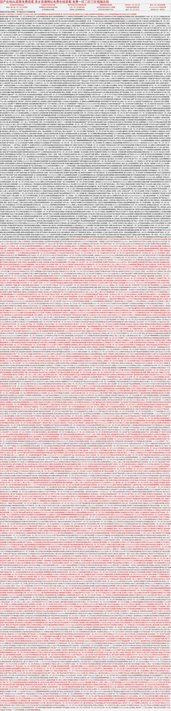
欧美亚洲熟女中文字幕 (34, 694)
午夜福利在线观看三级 (19, 372)
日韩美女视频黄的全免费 (68, 661)
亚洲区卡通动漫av (87, 687)
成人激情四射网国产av (102, 427)
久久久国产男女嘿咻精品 (30, 655)
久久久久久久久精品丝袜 (157, 7)
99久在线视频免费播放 (129, 457)
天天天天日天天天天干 (120, 443)
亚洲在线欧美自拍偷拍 (61, 414)
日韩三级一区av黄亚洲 (129, 503)
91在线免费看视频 (42, 280)
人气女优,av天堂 (164, 414)
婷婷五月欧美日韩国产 (145, 434)
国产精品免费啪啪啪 (133, 384)
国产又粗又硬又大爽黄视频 (46, 342)
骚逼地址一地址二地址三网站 (129, 554)
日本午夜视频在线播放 (47, 469)
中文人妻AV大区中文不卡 (63, 478)
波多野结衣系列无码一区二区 (12, 324)
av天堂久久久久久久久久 (64, 391)
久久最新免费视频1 (80, 512)
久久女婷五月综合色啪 (126, 519)
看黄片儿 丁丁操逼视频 (106, 377)
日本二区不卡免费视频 (41, 269)
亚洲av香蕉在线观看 (97, 570)
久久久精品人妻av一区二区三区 (143, 400)
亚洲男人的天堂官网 (53, 402)
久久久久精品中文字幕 (123, 315)
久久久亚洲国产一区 (57, 639)
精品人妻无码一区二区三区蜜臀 (133, 599)
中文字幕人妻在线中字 (154, 464)
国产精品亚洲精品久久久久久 (56, 395)
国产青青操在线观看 (21, 436)
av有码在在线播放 (120, 280)
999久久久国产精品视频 (129, 434)
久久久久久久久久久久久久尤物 (34, 397)
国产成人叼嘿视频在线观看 (145, 524)
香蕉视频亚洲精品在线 (46, 478)
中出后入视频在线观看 (154, 391)
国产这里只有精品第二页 (150, 264)
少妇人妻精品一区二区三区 (43, 315)
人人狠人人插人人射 (38, 375)
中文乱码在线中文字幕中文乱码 (102, 636)
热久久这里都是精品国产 (28, 443)
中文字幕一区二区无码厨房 (148, 668)
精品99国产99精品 (89, 443)
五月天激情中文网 (148, 386)
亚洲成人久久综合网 (161, 457)
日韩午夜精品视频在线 (124, 409)
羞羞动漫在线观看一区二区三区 (49, 411)
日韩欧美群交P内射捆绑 (29, 257)
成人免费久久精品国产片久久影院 (59, 354)
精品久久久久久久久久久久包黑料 (151, 466)
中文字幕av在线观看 (63, 372)
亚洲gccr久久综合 (114, 643)
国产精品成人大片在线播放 (37, 634)
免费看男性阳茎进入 (33, 393)
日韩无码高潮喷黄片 (123, 381)
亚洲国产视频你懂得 (14, 292)
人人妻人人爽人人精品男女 (82, 482)
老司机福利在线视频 (28, 425)
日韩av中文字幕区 (29, 361)
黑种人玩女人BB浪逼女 (162, 267)
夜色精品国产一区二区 (134, 590)
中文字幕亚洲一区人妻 (32, 505)
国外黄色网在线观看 (51, 278)
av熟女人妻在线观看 (137, 583)
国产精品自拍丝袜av (138, 537)
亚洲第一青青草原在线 (71, 299)
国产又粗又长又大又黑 (88, 317)
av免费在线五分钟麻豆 (80, 283)
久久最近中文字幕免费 (151, 340)
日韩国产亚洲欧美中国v (102, 271)
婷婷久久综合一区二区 (115, 248)
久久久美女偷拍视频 (7, 416)
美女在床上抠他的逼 (77, 641)
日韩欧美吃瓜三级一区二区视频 (78, 574)
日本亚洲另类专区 (143, 319)
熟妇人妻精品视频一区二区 (83, 248)
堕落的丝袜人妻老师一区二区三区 (74, 276)
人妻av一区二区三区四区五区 (102, 372)
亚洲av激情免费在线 (133, 462)
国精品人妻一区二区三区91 (111, 333)
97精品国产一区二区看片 (78, 386)
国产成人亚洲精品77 (149, 278)
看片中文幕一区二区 (107, 296)
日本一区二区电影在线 (77, 7)
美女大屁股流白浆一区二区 (11, 260)
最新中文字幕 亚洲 (131, 480)
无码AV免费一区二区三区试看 (81, 372)
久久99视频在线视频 (15, 604)
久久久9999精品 (18, 294)
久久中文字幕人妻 (25, 356)
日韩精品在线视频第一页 (114, 402)
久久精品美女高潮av (39, 356)
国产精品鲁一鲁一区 (46, 655)
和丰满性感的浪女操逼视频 (27, 333)
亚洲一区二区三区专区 (73, 269)
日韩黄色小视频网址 (61, 381)
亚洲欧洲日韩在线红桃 (113, 276)
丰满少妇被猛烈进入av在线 (79, 627)
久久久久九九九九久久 (45, 535)
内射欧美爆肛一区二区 (110, 446)
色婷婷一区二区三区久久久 (40, 606)
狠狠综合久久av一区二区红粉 (27, 310)
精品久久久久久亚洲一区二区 (104, 551)
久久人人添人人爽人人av (82, 501)
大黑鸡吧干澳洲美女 (117, 395)
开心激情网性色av (74, 700)
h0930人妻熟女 (44, 462)
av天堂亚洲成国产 (78, 400)
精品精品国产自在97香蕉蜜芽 (106, 641)
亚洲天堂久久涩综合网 (37, 384)
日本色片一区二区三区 (132, 5)
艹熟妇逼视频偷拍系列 (94, 326)
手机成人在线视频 (119, 283)
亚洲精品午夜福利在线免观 (48, 7)
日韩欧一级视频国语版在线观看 (19, 590)
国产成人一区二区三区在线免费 (53, 296)
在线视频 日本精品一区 (68, 402)
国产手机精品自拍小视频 (36, 287)
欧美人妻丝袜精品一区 (36, 436)
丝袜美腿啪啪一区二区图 (127, 329)
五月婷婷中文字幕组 (44, 528)
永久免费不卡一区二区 (108, 537)
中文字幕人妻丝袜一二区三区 (86, 450)
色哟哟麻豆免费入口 (27, 267)
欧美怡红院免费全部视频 (117, 487)
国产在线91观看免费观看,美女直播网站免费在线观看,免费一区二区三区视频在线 (54, 1)
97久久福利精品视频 (77, 492)
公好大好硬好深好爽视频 (43, 551)
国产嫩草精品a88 (99, 402)
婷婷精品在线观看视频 (154, 379)
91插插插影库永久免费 (84, 411)
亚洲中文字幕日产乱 (26, 510)
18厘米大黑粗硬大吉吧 (22, 329)
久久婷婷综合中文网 (116, 501)
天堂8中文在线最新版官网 (113, 407)
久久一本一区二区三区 (92, 517)
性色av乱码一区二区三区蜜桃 (102, 521)
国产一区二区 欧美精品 (50, 524)
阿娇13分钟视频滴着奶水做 (146, 531)
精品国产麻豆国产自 (66, 430)
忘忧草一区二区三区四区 (147, 322)
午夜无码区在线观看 (160, 239)
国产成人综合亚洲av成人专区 (79, 455)
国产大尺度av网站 (123, 565)
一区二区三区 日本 (81, 457)
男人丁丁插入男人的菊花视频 (100, 368)
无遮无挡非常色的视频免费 (97, 554)
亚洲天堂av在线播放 (64, 246)
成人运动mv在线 (109, 315)
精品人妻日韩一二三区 (139, 707)
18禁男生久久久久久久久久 (29, 489)
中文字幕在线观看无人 (100, 299)
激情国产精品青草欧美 (145, 273)
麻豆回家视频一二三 (151, 414)
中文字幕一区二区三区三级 (118, 253)
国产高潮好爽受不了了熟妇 (45, 404)
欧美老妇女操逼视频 (93, 414)
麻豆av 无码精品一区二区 (21, 375)
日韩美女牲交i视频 (32, 439)
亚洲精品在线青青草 (82, 368)
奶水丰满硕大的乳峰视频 (134, 535)
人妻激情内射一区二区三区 (100, 370)
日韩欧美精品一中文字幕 (52, 659)
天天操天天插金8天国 (64, 570)
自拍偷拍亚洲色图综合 (54, 349)
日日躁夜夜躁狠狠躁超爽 (31, 448)
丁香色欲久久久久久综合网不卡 (92, 668)
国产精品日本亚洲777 (150, 255)
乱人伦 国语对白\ (153, 655)
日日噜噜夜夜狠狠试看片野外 (21, 643)
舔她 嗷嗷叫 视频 (152, 446)
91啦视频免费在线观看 (160, 333)
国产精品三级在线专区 (93, 333)
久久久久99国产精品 (33, 338)
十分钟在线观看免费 (89, 436)
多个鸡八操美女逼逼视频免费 (61, 370)
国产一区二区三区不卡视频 (23, 354)
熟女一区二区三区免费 (130, 407)
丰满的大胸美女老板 (113, 544)
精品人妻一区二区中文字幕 (16, 453)
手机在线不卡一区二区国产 (29, 283)
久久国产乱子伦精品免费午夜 (161, 354)
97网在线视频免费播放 (118, 597)
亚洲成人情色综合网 (143, 645)
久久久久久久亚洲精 (126, 326)
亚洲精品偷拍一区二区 (30, 345)
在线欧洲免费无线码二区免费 (79, 418)
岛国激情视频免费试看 (57, 269)
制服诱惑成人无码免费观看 (64, 489)
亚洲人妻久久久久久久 (49, 533)
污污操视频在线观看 (141, 489)
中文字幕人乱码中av (125, 244)
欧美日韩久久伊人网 (7, 675)
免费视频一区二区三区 (19, 492)
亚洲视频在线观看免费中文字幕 (147, 689)
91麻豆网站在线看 (132, 478)
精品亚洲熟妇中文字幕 (112, 453)
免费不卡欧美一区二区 (116, 464)
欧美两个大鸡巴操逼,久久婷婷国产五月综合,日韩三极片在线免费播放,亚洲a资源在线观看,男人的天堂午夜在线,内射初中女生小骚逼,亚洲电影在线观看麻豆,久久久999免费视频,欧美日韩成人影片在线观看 (68, 14)
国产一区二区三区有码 (83, 324)
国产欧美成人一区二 (36, 636)
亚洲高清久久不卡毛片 (54, 299)
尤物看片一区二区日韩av (57, 540)
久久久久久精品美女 (43, 386)
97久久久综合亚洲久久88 (87, 581)
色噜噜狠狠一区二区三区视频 (147, 306)
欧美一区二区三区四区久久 (62, 588)
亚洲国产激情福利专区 (30, 537)
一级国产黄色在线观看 (14, 503)
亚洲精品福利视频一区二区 (64, 248)
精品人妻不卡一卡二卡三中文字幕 (94, 267)
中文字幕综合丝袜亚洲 (28, 391)
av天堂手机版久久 (100, 652)
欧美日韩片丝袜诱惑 (55, 306)
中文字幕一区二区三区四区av (115, 345)
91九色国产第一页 (111, 694)
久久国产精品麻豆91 (73, 340)
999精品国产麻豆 (51, 453)
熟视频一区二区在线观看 (127, 361)
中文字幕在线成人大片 (136, 427)
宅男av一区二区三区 (86, 349)
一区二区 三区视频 (19, 326)
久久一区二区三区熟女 (30, 519)
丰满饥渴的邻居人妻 (18, 661)
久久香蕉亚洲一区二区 (107, 560)
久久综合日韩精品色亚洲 (99, 308)
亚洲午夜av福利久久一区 (151, 294)
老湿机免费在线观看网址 (33, 246)
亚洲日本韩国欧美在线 (158, 698)
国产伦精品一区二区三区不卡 (38, 255)
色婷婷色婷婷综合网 (15, 397)
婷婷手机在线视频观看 (117, 700)
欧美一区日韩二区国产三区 (82, 675)
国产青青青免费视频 (145, 407)
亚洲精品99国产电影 (149, 648)
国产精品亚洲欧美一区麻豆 (133, 248)
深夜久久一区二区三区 (158, 521)
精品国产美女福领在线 (131, 402)
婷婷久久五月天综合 (162, 700)
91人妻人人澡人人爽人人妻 (92, 292)
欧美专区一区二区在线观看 (59, 347)
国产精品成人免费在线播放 (135, 251)
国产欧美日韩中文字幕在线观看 (66, 487)
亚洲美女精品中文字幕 (150, 501)
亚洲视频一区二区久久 (114, 439)
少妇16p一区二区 (69, 303)
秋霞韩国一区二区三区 (10, 363)
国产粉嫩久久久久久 (9, 310)
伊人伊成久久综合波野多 (107, 379)
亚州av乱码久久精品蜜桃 (23, 622)
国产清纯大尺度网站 (147, 673)
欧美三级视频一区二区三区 (13, 448)
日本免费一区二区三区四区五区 (46, 604)
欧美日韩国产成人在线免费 (84, 650)
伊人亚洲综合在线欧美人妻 (80, 678)
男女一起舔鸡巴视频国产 (137, 581)
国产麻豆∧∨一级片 (127, 453)
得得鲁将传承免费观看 (10, 629)
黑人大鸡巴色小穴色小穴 (95, 315)
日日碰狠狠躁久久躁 (43, 547)
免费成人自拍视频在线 (77, 9)
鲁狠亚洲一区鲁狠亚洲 (115, 441)
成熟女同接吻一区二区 (85, 352)
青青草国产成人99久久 (71, 294)
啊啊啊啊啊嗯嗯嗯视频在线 (70, 515)
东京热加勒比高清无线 (144, 625)
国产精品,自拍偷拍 (8, 609)
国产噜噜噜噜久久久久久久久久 (108, 306)
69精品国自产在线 (15, 262)
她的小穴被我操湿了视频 (8, 285)
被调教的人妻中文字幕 (79, 345)
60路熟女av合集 (85, 590)
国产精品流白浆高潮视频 (94, 322)
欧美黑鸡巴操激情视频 (100, 335)
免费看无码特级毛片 (61, 517)
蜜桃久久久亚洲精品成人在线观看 (85, 377)
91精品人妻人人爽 (133, 487)
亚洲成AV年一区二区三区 (94, 264)
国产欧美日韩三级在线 (158, 645)
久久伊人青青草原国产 (11, 244)
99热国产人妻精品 (84, 423)
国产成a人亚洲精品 (48, 372)
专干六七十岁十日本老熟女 (65, 427)
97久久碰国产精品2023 (37, 402)
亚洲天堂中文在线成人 (41, 340)
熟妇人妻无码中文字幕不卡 (72, 466)
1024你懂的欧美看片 (88, 340)
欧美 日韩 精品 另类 (156, 296)
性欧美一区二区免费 (47, 487)
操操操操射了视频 (28, 347)
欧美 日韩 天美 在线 (71, 581)
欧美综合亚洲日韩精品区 (10, 264)
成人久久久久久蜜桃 (39, 349)
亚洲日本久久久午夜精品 (93, 361)
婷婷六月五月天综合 (140, 476)
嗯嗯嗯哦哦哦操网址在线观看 (46, 691)
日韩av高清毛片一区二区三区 (81, 521)
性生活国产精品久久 (118, 317)
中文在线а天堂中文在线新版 (87, 363)
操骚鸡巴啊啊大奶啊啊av (115, 526)
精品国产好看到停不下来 (8, 620)
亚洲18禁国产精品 (140, 342)
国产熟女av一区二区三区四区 (82, 253)
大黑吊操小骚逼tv (122, 586)
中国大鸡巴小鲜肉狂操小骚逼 (111, 618)
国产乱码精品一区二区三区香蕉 (134, 459)
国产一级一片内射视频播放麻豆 (75, 407)
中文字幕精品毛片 (157, 425)
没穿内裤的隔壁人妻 (126, 391)
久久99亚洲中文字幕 (50, 335)
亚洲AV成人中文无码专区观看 (126, 606)
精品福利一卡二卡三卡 (13, 535)
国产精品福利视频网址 (69, 464)
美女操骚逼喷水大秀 (30, 595)
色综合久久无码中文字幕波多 (133, 358)
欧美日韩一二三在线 (161, 400)
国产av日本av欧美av (140, 326)
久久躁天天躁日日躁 (123, 246)
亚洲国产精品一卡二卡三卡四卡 (68, 671)
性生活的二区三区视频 (39, 306)
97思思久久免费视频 (17, 379)
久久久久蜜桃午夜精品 (122, 352)
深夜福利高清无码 (39, 352)
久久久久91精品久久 (12, 547)
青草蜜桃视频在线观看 (19, 485)
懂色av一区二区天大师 (121, 508)
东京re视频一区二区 (74, 262)
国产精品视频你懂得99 (75, 544)
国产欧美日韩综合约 (104, 317)
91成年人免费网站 (84, 416)
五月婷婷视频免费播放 (40, 616)
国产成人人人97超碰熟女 (58, 420)
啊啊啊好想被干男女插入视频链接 (94, 648)
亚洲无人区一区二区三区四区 (67, 586)
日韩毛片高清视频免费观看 (91, 664)
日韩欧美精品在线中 (160, 313)
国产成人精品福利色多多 (127, 531)
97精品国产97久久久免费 (46, 257)
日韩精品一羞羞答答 (100, 248)
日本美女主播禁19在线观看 (51, 464)
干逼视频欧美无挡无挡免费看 (129, 694)
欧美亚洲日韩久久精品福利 (60, 547)
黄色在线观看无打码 (155, 517)
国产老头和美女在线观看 (31, 487)
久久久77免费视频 (36, 450)
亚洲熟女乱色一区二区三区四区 (89, 473)
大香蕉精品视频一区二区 (17, 393)
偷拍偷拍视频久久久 (136, 423)
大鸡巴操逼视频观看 (86, 659)
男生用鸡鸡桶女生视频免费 (117, 290)
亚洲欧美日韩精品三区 (71, 462)
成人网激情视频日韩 (146, 650)
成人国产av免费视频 (127, 489)
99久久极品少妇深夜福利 (119, 310)
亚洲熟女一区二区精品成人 (126, 625)
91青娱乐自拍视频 (136, 303)
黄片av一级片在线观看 (129, 262)
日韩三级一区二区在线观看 (76, 698)
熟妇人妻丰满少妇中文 (7, 473)
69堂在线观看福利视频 (12, 257)
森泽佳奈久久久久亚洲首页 (101, 482)
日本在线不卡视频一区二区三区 (107, 338)
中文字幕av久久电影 (122, 423)
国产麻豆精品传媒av (124, 537)
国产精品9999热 (59, 535)
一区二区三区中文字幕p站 (85, 271)
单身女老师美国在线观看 (86, 586)
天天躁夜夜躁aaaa (8, 650)
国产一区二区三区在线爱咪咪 (92, 262)
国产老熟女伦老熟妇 (26, 459)
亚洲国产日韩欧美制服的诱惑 (136, 505)
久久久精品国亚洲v (27, 301)
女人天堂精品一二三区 (22, 299)
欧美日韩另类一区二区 (77, 414)
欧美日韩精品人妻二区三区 (82, 273)
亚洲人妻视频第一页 (149, 563)
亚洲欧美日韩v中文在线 (17, 430)
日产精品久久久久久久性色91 (157, 388)
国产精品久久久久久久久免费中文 (102, 423)
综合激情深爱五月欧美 (30, 308)
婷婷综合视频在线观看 (84, 278)
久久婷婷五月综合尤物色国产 (119, 303)
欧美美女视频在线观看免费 (16, 439)
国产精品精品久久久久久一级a (121, 241)
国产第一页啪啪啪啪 (158, 347)
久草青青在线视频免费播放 (139, 508)
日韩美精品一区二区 (154, 342)
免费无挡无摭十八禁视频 (129, 425)
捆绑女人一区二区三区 (49, 620)
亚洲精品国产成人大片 (60, 292)
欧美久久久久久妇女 (132, 271)
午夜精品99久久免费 (80, 469)
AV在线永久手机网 (23, 618)
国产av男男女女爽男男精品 (116, 375)
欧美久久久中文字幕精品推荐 (87, 241)
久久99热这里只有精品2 (26, 471)
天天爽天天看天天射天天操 (25, 645)
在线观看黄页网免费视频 (60, 657)
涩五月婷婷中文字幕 (57, 581)
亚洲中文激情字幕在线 (49, 271)
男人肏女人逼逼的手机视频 (155, 482)
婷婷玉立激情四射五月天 (104, 508)
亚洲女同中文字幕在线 (60, 315)
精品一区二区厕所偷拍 (136, 260)
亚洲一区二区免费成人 (10, 280)
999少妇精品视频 (139, 391)
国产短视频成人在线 (20, 494)
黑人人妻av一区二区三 (54, 356)
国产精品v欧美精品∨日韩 (86, 338)
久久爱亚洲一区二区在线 (59, 459)
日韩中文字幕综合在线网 (117, 397)
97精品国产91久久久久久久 (157, 375)
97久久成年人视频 (47, 381)
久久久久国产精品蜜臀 (108, 319)
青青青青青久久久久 (40, 354)
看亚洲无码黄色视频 (60, 629)
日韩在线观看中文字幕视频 (132, 441)
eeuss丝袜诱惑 (134, 436)
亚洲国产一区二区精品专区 (127, 338)
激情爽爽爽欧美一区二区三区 (12, 308)
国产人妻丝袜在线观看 (130, 668)
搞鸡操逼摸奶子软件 (131, 471)
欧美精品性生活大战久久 (43, 645)
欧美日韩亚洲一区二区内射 (153, 515)
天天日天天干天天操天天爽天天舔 (100, 283)
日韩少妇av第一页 (95, 244)
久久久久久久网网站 (132, 448)
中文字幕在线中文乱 (83, 290)
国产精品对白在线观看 (17, 625)
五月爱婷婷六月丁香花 (16, 462)
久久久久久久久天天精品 (90, 404)
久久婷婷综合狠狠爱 (63, 342)
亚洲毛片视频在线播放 (10, 579)
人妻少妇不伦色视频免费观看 (64, 554)
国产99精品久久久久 (81, 549)
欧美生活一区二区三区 (67, 290)
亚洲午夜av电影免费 (63, 310)
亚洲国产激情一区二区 (56, 264)
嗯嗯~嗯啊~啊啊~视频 (99, 590)
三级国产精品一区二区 (110, 244)
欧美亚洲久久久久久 (70, 352)
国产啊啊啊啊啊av (21, 255)
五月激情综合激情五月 (138, 381)
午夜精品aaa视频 (32, 370)
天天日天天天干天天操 (152, 280)
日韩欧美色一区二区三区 (148, 703)
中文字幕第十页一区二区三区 (126, 319)
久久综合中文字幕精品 (17, 271)
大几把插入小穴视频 (75, 629)
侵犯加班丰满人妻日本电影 (11, 464)
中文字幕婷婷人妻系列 (67, 439)
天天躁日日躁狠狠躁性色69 (76, 409)
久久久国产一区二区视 (19, 583)
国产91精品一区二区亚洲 (119, 427)
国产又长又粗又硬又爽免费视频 (148, 285)
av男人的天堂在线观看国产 (143, 239)
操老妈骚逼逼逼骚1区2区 (33, 400)
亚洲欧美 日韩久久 (23, 368)
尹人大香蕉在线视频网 (7, 627)
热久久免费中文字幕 (15, 322)
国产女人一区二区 (45, 370)
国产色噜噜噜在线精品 (97, 627)
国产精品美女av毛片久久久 (74, 558)
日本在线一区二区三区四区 (21, 432)
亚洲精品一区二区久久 (94, 246)
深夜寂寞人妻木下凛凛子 (133, 652)
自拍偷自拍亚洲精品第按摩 (56, 446)
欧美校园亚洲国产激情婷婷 (97, 469)
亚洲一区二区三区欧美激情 (11, 682)
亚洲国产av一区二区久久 (129, 333)
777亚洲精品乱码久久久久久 (12, 696)
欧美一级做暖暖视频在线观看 (84, 597)
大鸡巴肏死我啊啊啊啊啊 (150, 485)
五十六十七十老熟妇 (61, 455)
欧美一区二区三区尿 (13, 425)
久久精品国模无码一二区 (89, 420)
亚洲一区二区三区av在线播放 (46, 253)
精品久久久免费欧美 (79, 246)
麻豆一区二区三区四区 (154, 381)
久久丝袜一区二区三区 (121, 420)
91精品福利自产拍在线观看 (86, 524)
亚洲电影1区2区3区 (132, 650)
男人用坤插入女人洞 (93, 673)
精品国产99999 (7, 278)
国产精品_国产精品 (145, 333)
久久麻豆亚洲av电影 (67, 505)
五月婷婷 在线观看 (42, 262)
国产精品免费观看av (46, 308)
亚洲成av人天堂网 (136, 294)
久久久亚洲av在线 (71, 331)
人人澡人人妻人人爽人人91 (22, 377)
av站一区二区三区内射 (134, 278)
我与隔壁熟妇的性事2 (43, 544)
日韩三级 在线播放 (41, 331)
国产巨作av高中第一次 (136, 253)
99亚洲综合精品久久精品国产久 (135, 464)
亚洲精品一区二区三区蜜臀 (132, 563)
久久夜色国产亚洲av (141, 404)
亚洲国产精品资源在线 (103, 340)
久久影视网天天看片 (27, 273)
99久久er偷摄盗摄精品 (76, 361)
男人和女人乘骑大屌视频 (102, 251)
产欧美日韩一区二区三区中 (62, 322)
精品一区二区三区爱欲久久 (31, 696)
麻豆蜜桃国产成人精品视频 (11, 671)
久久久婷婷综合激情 (20, 680)
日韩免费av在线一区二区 (92, 257)
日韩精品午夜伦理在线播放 (11, 347)
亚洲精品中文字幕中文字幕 (50, 494)
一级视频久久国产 (104, 241)
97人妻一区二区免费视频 (106, 381)
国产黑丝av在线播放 (88, 567)
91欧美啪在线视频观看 (21, 402)
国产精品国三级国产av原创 (19, 659)
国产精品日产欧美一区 (55, 294)
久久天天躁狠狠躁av (45, 443)
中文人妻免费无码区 (143, 641)
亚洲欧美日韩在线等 (72, 551)
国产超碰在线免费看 (46, 414)
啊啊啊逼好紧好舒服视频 (63, 482)
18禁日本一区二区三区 (11, 276)
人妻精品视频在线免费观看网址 (157, 287)
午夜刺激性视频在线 (132, 7)
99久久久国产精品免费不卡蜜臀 (126, 273)
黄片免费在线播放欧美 (56, 476)
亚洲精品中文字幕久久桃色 (129, 512)
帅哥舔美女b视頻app (17, 5)
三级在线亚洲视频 (37, 241)
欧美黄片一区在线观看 (146, 439)
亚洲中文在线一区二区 (147, 448)
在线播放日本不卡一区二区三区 (135, 655)
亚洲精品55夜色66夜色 (53, 384)
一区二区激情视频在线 (145, 457)
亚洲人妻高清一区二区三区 (73, 267)
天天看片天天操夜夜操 (53, 397)
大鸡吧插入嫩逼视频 (147, 276)
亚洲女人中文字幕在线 (110, 239)
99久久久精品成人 (56, 303)
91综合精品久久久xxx (124, 496)
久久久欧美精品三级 (107, 473)
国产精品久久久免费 (126, 342)
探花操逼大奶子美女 (76, 257)
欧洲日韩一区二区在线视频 (63, 273)
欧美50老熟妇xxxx (144, 547)
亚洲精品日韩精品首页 (53, 287)
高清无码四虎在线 (47, 554)
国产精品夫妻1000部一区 (125, 579)
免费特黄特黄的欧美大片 (44, 480)
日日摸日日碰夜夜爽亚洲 (134, 549)
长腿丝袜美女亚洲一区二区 (54, 407)
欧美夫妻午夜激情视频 (16, 684)
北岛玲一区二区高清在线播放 (53, 563)
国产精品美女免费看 (39, 687)
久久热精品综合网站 (151, 427)
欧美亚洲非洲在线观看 (8, 450)
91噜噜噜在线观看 (19, 549)
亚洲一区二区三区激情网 (99, 432)
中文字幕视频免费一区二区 (111, 292)
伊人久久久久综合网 (36, 434)
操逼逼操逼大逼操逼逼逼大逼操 (14, 370)
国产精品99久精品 (149, 535)
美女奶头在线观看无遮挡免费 (48, 430)
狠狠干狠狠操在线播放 (38, 299)
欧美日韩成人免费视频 (69, 363)
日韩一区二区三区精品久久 (87, 306)
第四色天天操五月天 (15, 469)
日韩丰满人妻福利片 (118, 271)
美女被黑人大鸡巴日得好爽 (72, 393)
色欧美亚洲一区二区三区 (123, 400)
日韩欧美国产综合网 (136, 682)
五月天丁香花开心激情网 (131, 604)
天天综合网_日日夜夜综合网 (148, 480)
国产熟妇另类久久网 (109, 496)
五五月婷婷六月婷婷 (79, 322)
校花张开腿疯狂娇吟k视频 (46, 310)
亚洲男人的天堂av (156, 352)
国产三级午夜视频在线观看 (149, 395)
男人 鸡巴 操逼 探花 (84, 661)
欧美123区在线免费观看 (64, 469)
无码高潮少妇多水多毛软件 (27, 560)
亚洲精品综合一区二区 (152, 450)
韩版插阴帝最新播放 (149, 299)
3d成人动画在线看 (85, 299)
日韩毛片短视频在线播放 (112, 609)
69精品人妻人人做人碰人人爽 (119, 335)
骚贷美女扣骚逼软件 (163, 471)
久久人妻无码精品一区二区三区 (101, 505)
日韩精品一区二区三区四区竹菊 (62, 526)
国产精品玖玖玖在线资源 (89, 381)
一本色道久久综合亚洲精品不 (137, 290)
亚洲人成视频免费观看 (94, 459)
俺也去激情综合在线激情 (90, 606)
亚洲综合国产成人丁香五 (54, 375)
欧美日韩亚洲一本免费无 (94, 632)
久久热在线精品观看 (47, 565)
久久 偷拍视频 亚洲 (88, 682)
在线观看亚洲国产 (15, 381)
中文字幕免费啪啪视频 (7, 269)
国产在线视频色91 (26, 531)
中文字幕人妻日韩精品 (48, 549)
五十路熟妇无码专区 (118, 478)
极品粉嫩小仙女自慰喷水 (100, 501)
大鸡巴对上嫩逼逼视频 (38, 329)
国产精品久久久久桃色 (89, 356)
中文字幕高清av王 (29, 386)
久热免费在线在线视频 (51, 241)
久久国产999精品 (14, 342)
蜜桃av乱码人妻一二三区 (138, 335)
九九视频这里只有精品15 (148, 512)
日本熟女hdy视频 (87, 255)
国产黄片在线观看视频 (132, 432)
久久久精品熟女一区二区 (67, 524)
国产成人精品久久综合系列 (72, 329)
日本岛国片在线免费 (110, 418)
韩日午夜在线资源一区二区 (140, 684)
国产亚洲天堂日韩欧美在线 (77, 5)
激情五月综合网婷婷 (143, 361)
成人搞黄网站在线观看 (145, 611)
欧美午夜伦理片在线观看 (96, 457)
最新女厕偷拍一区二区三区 (39, 285)
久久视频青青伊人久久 (125, 680)
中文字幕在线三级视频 (146, 267)
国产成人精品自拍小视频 (13, 519)
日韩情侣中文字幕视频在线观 (59, 641)
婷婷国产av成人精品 (52, 416)
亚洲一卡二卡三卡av (46, 283)
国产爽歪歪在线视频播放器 (72, 356)
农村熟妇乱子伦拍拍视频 (136, 572)
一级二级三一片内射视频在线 (92, 329)
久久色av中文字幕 (67, 365)
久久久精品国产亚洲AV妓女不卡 (85, 489)
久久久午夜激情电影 (160, 292)
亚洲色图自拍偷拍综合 (103, 616)
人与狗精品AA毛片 (139, 363)
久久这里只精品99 (135, 310)
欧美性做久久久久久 (20, 409)
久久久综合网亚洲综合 (81, 365)
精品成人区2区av (40, 363)
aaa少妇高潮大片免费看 (23, 395)
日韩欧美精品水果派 (121, 255)
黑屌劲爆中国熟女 (123, 356)
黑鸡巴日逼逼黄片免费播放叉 (43, 377)
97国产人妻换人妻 (31, 430)
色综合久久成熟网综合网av (74, 280)
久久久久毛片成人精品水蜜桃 (10, 388)
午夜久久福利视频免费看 (82, 358)
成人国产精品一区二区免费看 (33, 324)
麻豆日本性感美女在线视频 (140, 521)
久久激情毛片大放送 (49, 246)
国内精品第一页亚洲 (21, 407)
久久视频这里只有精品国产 (45, 248)
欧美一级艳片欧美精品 (149, 345)
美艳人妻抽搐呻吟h (113, 434)
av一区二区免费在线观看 (10, 273)
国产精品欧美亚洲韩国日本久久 (95, 547)
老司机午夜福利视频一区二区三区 (68, 567)
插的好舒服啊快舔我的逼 (23, 641)
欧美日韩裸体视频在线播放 (156, 643)
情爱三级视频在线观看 (155, 453)
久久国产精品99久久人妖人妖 (117, 648)
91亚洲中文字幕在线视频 (27, 457)
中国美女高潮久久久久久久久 (80, 308)
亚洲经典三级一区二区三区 (83, 526)
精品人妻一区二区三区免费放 (154, 253)
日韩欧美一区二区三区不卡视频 (157, 363)
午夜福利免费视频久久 (35, 278)
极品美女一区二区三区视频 (27, 629)
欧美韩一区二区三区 (118, 251)
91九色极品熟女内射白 (123, 639)
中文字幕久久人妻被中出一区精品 (113, 549)
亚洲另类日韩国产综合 (106, 9)
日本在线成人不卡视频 (161, 407)
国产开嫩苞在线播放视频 (53, 466)
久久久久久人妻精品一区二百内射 (112, 285)
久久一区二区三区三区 (101, 303)
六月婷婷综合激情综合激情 (156, 349)
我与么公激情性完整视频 (116, 324)
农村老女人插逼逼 (104, 395)
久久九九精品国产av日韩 (157, 489)
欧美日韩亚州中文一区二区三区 (35, 294)
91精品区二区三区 (135, 430)
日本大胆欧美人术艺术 (159, 473)
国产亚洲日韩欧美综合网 (68, 241)
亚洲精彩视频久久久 (38, 395)
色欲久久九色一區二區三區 (110, 425)
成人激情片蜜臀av (162, 331)
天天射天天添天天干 (143, 347)
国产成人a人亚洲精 (56, 462)
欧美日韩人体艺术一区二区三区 (63, 519)
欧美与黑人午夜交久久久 (80, 570)
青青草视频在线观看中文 (46, 707)
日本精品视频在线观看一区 (83, 441)
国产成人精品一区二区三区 (118, 411)
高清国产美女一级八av (16, 400)
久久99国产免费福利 (139, 349)
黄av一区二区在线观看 (157, 5)
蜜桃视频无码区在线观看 (23, 420)
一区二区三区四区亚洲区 (10, 267)
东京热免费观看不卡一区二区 (160, 675)
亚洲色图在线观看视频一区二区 (13, 528)
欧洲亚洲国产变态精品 (63, 326)
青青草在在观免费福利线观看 (134, 370)
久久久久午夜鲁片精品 (59, 544)
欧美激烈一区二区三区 (14, 345)
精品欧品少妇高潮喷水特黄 (154, 317)
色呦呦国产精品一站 (113, 528)
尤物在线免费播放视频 (151, 248)
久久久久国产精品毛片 (100, 411)
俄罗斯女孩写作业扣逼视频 (153, 602)
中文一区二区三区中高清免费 (112, 459)
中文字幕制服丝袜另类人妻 (41, 622)
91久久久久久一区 (132, 283)
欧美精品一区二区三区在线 (137, 411)
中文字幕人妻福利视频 (65, 335)
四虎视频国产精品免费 (51, 636)
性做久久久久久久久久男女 (130, 544)
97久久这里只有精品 (31, 496)
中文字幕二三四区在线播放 (59, 418)
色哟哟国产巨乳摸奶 (62, 707)
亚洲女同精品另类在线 (116, 480)
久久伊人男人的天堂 (24, 673)
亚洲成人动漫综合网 (151, 586)
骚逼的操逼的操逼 (144, 425)
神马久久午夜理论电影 (118, 567)
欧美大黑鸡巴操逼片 (34, 296)
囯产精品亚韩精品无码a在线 (38, 540)
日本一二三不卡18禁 (91, 379)
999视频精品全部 (49, 427)
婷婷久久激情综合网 (109, 409)
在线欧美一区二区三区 (45, 629)
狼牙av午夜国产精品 (7, 329)
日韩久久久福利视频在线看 (80, 448)
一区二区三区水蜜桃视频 (99, 290)
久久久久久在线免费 (15, 595)
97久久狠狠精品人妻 (23, 700)
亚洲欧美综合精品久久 (84, 402)
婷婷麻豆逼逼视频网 (76, 239)
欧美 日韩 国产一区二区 (55, 648)
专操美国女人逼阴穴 (54, 363)
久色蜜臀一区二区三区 (118, 384)
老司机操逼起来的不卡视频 (106, 7)
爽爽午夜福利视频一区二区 (44, 273)
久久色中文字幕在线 (56, 255)
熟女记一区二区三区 (12, 489)
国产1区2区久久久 (29, 691)
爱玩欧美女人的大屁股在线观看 (69, 317)
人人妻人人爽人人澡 (99, 528)
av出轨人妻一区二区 (35, 409)
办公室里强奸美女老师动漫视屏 (22, 315)
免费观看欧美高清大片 (57, 280)
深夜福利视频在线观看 (142, 354)
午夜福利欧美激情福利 (59, 510)
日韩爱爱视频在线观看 (112, 512)
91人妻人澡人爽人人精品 (49, 317)
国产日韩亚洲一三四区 (77, 645)
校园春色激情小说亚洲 (97, 510)
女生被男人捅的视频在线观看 (63, 602)
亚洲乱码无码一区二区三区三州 (61, 503)
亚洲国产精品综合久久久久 (112, 262)
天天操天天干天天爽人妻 (123, 657)
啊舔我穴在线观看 (162, 324)
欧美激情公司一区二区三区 (116, 469)
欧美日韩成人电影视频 (117, 577)
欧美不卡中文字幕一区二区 (73, 648)
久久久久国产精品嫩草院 (147, 283)
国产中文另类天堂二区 (118, 278)
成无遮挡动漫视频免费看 (58, 262)
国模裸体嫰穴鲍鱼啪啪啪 (8, 498)
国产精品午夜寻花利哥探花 (136, 636)
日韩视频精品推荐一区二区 (103, 349)
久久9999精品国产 (132, 700)
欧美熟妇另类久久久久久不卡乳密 (61, 441)
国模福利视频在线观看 (56, 331)
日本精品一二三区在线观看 (112, 645)
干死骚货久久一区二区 (70, 349)
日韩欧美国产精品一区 (68, 411)
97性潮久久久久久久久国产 (75, 333)
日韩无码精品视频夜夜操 (80, 620)
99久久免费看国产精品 (123, 675)
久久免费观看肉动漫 (31, 462)
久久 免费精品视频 (47, 632)
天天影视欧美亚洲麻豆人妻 (24, 340)
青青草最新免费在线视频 (57, 531)
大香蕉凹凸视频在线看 (70, 306)
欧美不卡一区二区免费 (71, 319)
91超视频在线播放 (156, 593)
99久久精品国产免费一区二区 (33, 577)
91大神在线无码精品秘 (111, 531)
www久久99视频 (150, 368)
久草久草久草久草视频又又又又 (144, 680)
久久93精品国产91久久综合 (30, 381)
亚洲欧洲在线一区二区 (7, 526)
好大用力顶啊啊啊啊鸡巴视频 (126, 347)
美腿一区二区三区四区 (85, 464)
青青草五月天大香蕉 (61, 632)
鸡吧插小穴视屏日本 (136, 595)
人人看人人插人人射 (27, 602)
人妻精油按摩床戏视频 (40, 276)
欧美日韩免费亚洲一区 (72, 296)
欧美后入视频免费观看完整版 (31, 533)
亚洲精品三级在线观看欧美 (47, 595)
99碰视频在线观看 (18, 505)
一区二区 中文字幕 (80, 430)
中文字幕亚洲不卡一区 (42, 244)
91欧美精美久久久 (62, 257)
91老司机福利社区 (75, 436)
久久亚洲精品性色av (55, 319)
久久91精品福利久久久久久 (135, 317)
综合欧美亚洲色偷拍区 (132, 687)
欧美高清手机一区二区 (159, 547)
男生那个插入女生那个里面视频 (47, 457)
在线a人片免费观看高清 (145, 365)
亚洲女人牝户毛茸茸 (105, 260)
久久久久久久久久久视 (114, 331)
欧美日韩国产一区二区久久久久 (92, 634)
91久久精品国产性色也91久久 (89, 319)
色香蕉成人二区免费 (146, 301)
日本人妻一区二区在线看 (95, 407)
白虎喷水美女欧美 (95, 549)
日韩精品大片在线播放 (83, 439)
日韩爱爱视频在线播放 (34, 326)
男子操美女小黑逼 (66, 636)
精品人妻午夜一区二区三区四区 (17, 7)
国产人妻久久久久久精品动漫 (100, 691)
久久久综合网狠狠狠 (27, 264)
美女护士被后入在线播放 (120, 340)
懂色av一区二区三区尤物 (71, 255)
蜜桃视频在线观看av (25, 441)
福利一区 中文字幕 (45, 322)
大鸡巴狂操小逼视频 (131, 632)
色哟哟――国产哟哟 (21, 290)
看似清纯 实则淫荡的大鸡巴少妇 (39, 581)
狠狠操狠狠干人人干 (152, 251)
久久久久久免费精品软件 (144, 618)
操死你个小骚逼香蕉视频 (141, 393)
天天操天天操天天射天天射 (50, 505)
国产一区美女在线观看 (11, 248)
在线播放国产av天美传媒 (33, 613)
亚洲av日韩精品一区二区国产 (26, 508)
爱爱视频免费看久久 (33, 549)
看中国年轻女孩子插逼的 (86, 388)
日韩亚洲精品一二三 (12, 253)
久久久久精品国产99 (136, 340)
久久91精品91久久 (134, 386)
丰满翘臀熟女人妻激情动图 (14, 466)
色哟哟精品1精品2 (112, 510)
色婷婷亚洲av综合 (19, 648)
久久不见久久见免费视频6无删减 (130, 264)
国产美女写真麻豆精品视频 (107, 356)
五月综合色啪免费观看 (93, 425)
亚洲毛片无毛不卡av (56, 276)
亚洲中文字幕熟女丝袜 (98, 331)
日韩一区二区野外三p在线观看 (31, 671)
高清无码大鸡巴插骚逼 (144, 510)
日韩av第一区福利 (130, 285)
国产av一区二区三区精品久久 (63, 377)
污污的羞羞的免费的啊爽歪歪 (49, 439)
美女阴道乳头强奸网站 (85, 397)
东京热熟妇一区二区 (12, 404)
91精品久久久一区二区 (50, 689)
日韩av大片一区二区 (64, 620)
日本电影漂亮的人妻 (68, 324)
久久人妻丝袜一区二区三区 (124, 404)
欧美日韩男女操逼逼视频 (112, 322)
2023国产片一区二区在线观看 (129, 466)
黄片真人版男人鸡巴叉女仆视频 (29, 565)
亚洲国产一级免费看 (43, 560)
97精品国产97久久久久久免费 (12, 313)
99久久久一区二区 (108, 492)
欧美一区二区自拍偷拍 (57, 333)
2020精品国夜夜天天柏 (21, 418)
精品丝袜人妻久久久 (121, 377)
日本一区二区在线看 (132, 395)
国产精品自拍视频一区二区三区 (112, 471)
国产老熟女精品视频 (154, 246)
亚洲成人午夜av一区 (157, 319)
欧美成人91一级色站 (158, 9)
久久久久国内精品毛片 (120, 581)
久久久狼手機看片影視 (104, 450)
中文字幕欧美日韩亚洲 (113, 455)
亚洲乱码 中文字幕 (117, 370)
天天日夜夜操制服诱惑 (133, 551)
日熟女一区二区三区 (17, 246)
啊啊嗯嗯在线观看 (106, 5)
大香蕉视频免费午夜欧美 (90, 269)
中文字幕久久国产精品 (97, 694)
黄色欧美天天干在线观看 (26, 280)
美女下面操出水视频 (139, 388)
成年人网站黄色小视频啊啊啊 (36, 648)
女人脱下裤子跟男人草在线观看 (61, 244)
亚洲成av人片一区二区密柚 (140, 558)
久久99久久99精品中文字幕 (83, 251)
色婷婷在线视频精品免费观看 (95, 391)
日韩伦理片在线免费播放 (43, 574)
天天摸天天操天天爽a (114, 267)
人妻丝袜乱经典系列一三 (93, 492)
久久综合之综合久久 (74, 395)
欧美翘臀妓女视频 (48, 9)
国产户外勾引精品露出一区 (113, 604)
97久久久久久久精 (17, 9)
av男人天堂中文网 (163, 283)
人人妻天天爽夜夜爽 (123, 379)
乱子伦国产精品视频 (14, 517)
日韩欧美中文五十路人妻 (66, 271)
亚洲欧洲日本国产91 (126, 239)
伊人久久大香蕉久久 (66, 358)
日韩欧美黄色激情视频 (78, 342)
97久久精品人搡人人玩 (110, 329)
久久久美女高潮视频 (156, 377)
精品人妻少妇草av (70, 652)
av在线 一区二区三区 (139, 287)
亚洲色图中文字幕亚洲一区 (122, 349)
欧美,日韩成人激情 (74, 420)
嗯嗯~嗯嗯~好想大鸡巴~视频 (104, 287)
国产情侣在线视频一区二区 (90, 296)
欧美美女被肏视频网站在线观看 (88, 625)
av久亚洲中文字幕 (93, 430)
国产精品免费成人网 (103, 478)
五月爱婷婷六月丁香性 (110, 342)
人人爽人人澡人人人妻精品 (29, 482)
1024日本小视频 (109, 365)
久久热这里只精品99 (64, 253)
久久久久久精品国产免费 (135, 280)
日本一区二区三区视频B (162, 618)
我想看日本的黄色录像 (28, 342)
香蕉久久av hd (120, 551)
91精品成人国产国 (91, 260)
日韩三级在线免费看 (17, 639)
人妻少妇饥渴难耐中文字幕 (56, 618)
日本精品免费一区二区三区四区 (47, 508)
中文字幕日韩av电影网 (136, 269)
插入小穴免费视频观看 (30, 322)
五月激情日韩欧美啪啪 (69, 397)
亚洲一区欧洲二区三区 (120, 450)
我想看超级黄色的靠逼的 (58, 609)
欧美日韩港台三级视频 (133, 345)
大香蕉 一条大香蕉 (146, 271)
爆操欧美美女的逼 (144, 698)
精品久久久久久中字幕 (130, 267)
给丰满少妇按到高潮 (157, 684)
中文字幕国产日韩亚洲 (111, 611)
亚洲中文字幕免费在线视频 (131, 609)
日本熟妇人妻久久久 (98, 358)
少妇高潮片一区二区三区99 (74, 285)
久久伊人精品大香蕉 (67, 496)
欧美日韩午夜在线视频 (131, 664)
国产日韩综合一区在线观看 (65, 368)
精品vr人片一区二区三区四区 (104, 352)
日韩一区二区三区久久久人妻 (92, 393)
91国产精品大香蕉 (10, 673)
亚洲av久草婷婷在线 (148, 526)
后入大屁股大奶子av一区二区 (17, 287)
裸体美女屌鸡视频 (145, 560)
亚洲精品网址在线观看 (14, 542)
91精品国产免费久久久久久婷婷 (70, 508)
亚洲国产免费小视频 (109, 393)
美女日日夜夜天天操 (81, 453)
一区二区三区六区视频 (163, 524)
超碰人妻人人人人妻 (14, 455)
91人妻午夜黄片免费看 (116, 655)
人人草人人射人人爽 (147, 533)
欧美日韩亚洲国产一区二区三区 (25, 303)
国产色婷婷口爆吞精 (121, 386)
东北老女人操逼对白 (132, 324)
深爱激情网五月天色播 (76, 517)
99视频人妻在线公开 (45, 292)
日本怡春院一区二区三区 (149, 462)
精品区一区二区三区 (12, 602)
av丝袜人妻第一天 (35, 290)
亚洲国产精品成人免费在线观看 (129, 673)
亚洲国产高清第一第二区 (114, 358)
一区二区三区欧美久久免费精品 (159, 326)
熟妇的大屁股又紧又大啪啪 (60, 386)
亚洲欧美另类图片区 (9, 306)
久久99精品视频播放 (82, 496)
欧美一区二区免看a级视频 (30, 455)
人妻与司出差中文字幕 (7, 331)
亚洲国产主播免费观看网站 (161, 613)
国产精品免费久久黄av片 (123, 473)
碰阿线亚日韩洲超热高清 (128, 698)
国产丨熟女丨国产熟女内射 (57, 673)
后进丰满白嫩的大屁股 (155, 696)
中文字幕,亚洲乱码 (150, 303)
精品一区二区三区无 (132, 9)
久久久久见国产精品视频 (146, 627)
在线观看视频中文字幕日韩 (64, 512)
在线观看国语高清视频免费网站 (153, 567)
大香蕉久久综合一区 (155, 659)
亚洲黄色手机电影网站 (154, 494)
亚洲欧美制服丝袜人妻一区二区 (38, 558)
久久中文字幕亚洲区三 (88, 384)
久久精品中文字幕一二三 (128, 313)
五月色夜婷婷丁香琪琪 (130, 439)
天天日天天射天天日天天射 (104, 583)
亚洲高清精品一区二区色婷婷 (52, 260)
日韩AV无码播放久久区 (82, 505)
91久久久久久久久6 (109, 246)
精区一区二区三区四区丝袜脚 (155, 459)
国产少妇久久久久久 (66, 301)
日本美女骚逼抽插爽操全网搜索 (53, 625)
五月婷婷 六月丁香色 (127, 542)
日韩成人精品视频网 (28, 262)
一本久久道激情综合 (115, 308)
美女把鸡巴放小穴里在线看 (155, 420)
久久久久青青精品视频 (87, 294)
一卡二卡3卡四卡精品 (120, 260)
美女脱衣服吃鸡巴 (154, 290)
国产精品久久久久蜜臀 (23, 473)
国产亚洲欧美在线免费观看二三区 (83, 588)
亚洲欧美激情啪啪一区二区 (67, 338)
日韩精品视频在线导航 (44, 498)
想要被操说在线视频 (133, 533)
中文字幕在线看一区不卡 (131, 331)
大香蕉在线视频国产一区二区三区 (57, 436)
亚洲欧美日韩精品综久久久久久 (106, 476)
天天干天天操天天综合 (61, 308)
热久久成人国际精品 (117, 687)
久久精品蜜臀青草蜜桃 (45, 556)
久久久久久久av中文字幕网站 (126, 365)
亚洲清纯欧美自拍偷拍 (162, 386)
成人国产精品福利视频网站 (139, 352)
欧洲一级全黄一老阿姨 (11, 480)
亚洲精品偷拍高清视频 (27, 253)
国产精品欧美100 (147, 455)
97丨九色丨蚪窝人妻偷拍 (97, 434)
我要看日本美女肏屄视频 (54, 352)
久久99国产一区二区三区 (50, 290)
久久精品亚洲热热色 (51, 577)
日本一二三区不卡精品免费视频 (74, 260)
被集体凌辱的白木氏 (163, 329)
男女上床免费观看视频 (148, 331)
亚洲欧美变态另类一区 (144, 313)
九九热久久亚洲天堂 (60, 574)
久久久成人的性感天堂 (51, 661)
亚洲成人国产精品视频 (105, 280)
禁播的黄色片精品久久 (14, 251)
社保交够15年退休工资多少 (149, 687)
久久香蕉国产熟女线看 (11, 283)
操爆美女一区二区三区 (138, 482)
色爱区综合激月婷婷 (75, 292)
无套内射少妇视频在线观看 (47, 597)
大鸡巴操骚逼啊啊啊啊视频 (92, 629)
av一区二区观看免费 (25, 586)
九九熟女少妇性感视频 (22, 563)
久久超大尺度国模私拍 (93, 471)
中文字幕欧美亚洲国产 (138, 379)
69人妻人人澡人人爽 (111, 264)
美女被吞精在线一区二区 (55, 687)
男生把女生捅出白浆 (27, 244)
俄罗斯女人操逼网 (79, 611)
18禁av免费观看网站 (103, 462)
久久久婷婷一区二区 (15, 414)
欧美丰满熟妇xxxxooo (111, 313)
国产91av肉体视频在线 (44, 705)
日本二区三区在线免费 (60, 498)
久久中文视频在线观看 (156, 503)
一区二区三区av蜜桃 (69, 287)
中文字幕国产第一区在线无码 (100, 310)
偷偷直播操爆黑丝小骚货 (149, 436)
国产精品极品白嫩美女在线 (63, 283)
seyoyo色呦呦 (95, 519)
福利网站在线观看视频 (161, 418)
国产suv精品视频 (23, 285)
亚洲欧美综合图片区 (42, 347)
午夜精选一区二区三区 (97, 455)
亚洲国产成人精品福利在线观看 (21, 352)
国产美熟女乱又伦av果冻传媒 (43, 611)
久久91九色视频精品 (75, 606)
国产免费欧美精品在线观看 (157, 244)
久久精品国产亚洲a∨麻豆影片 (31, 260)
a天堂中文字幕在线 (128, 645)
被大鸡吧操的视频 (49, 326)
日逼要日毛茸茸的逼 (48, 5)
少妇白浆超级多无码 (34, 372)
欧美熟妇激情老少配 (154, 570)
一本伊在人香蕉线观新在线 (105, 388)
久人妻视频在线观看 (139, 315)
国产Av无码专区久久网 (38, 618)
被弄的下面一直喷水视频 (149, 432)
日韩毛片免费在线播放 (22, 606)
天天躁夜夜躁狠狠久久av (135, 368)
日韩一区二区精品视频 (32, 599)
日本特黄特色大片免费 (66, 457)
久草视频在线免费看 (11, 551)
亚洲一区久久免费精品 (81, 244)
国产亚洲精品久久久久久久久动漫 (103, 273)
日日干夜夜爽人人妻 (161, 301)
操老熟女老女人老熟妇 (54, 329)
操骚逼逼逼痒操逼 (107, 386)
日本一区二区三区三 (12, 531)
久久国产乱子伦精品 (11, 471)
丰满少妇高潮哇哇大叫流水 (142, 473)
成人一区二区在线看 (20, 278)
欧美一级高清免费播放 (27, 544)
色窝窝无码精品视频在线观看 (28, 411)
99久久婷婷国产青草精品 (128, 306)
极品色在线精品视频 (87, 551)
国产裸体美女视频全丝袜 (21, 524)
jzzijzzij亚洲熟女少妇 (42, 267)
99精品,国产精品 (36, 524)
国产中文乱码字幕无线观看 (93, 239)
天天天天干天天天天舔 (88, 462)
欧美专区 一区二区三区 (31, 469)
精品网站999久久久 (135, 255)
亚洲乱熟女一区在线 (97, 494)
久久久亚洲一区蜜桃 (43, 313)
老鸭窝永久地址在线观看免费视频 (29, 620)
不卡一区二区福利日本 (100, 253)
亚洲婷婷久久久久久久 (136, 450)
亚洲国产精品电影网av (94, 342)
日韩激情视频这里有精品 (79, 354)
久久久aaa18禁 (148, 595)
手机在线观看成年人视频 (36, 675)
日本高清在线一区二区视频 (83, 335)
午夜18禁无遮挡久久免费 (100, 278)
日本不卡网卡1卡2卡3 (120, 269)
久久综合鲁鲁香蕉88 (91, 639)
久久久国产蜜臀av (77, 579)
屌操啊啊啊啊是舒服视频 (140, 675)
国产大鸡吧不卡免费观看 (62, 345)
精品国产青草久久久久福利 (41, 526)
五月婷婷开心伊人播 (78, 703)
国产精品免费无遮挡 (23, 512)
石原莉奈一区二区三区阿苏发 (32, 335)
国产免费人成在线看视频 (151, 430)
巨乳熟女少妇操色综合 (156, 404)
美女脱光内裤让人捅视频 (20, 636)
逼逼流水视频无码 (91, 280)
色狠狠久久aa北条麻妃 (27, 248)
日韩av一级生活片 (154, 707)
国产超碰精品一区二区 (36, 407)
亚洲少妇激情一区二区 (30, 414)
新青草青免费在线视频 (81, 301)
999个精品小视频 (84, 331)
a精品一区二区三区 (146, 487)
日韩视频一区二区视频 (14, 577)
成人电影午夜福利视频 (140, 409)
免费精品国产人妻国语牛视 (113, 301)
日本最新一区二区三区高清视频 (51, 393)
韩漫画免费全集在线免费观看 (34, 466)
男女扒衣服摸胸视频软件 (122, 287)
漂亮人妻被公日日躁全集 (123, 363)
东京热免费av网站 (29, 313)
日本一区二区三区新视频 (67, 278)
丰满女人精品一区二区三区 (96, 276)
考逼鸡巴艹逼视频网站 (43, 425)
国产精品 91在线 (18, 613)
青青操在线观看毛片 (70, 375)
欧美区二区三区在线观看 (94, 645)
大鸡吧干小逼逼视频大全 (24, 269)
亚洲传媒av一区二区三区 (13, 537)
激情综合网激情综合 (144, 338)
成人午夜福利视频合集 (134, 372)
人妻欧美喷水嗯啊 (115, 299)
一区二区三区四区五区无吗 (84, 427)
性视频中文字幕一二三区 (13, 691)
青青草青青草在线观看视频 (46, 391)
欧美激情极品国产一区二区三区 (116, 494)
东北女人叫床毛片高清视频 (156, 315)
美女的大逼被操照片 (122, 414)
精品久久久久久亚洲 (122, 430)
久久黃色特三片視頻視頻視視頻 (27, 627)
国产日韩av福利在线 (32, 379)
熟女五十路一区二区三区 (120, 294)
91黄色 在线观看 (28, 604)
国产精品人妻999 (26, 276)
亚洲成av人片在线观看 (41, 664)
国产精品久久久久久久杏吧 (82, 528)
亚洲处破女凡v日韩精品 (93, 400)
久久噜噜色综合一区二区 (64, 643)
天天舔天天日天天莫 (96, 365)
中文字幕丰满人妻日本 (160, 492)
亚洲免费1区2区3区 (15, 501)
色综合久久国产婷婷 (146, 292)
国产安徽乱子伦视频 (88, 508)
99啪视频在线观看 (158, 338)
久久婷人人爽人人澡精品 (95, 698)
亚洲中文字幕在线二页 (92, 285)
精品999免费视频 (32, 478)
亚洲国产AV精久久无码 (110, 326)
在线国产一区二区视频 (7, 508)
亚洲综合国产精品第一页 (130, 276)
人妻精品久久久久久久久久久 (103, 255)
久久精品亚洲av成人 (91, 579)
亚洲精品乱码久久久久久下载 (134, 515)
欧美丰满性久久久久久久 (114, 515)
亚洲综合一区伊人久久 (109, 629)
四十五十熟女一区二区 (99, 324)
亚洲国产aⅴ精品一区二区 (72, 664)
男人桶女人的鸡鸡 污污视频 (123, 705)
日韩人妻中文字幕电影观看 (139, 296)
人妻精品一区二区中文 (144, 257)
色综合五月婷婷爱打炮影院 (16, 338)
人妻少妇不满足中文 (41, 264)
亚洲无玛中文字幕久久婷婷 (142, 241)
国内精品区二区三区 (47, 599)
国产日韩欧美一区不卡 (56, 285)
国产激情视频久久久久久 (12, 301)
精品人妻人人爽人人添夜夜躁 (20, 241)
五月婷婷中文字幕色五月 (153, 356)
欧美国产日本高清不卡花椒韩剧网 (101, 574)
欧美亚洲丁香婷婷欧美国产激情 (137, 375)
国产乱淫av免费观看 (110, 703)
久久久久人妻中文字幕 (138, 246)
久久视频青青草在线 (128, 528)
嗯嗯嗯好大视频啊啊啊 (118, 368)
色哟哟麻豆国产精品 (145, 262)
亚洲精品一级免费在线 (133, 616)
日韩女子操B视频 (36, 563)
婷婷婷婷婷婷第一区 (64, 572)
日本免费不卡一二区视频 (15, 599)
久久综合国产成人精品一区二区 (101, 448)
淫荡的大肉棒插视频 (79, 326)
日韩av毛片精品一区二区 (52, 324)
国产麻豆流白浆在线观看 (59, 622)
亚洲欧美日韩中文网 (96, 313)
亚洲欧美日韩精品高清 (141, 620)
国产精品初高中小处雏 (152, 269)
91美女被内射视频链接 (102, 597)
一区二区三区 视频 (29, 503)
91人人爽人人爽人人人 (103, 682)
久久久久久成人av (70, 625)
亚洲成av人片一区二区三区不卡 (91, 531)
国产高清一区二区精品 (93, 409)
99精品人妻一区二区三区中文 (126, 257)
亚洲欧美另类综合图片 (29, 521)
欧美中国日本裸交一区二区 (83, 602)
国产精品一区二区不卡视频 (136, 494)
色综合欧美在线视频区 (37, 365)
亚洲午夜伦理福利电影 (66, 251)
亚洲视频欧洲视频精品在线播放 (137, 397)
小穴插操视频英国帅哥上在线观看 (71, 379)
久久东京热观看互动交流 (109, 519)
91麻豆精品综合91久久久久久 (64, 480)
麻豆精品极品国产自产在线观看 (149, 498)
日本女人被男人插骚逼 (40, 531)
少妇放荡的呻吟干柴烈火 (59, 313)
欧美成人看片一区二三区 (49, 338)
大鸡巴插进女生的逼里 (44, 361)
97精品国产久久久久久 (155, 657)
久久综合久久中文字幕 (30, 251)
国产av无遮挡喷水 (99, 515)
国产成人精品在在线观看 (77, 347)
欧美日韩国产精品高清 (50, 358)
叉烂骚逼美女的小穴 (140, 244)
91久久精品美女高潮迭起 (121, 521)
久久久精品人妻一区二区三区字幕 (103, 675)
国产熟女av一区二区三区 (99, 572)
